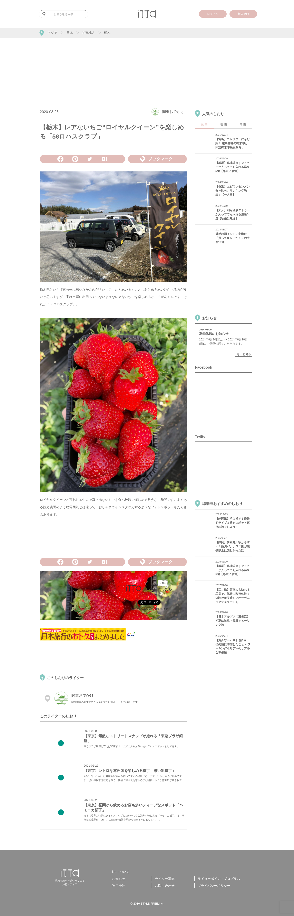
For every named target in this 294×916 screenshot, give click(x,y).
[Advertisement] (147, 68)
